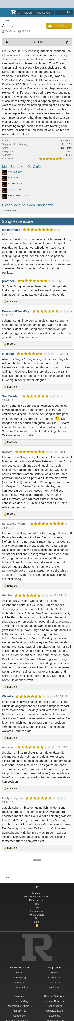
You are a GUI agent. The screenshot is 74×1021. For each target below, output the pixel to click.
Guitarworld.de (54, 1010)
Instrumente (19, 1010)
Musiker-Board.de (54, 1001)
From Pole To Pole (18, 195)
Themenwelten (19, 987)
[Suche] (68, 12)
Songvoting (19, 977)
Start (36, 921)
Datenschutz (36, 900)
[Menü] (5, 12)
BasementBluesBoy (16, 311)
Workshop (54, 987)
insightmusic (11, 229)
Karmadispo (15, 171)
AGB (36, 907)
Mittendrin (13, 177)
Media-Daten (36, 914)
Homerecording (19, 1001)
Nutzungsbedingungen (36, 896)
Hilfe (36, 903)
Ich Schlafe (14, 189)
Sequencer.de (54, 1005)
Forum (19, 972)
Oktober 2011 (10, 210)
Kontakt (36, 893)
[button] (37, 887)
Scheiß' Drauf (15, 183)
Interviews (54, 982)
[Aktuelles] (59, 12)
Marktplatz (19, 982)
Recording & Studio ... (19, 1005)
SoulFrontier (11, 396)
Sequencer (19, 1015)
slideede (8, 353)
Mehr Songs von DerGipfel (21, 167)
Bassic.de (54, 1015)
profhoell (8, 281)
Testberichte (54, 977)
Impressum (36, 911)
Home (54, 972)
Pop (69, 151)
